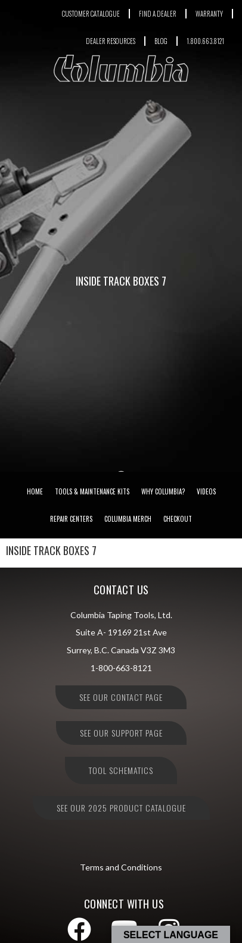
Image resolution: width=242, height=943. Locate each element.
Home (35, 491)
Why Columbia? (163, 491)
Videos (206, 491)
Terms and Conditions (121, 867)
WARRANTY (209, 13)
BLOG (160, 41)
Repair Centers (71, 519)
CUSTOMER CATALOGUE (91, 13)
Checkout (177, 519)
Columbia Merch (127, 519)
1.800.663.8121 (205, 41)
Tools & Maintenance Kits (92, 491)
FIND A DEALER (157, 13)
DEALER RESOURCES (110, 41)
